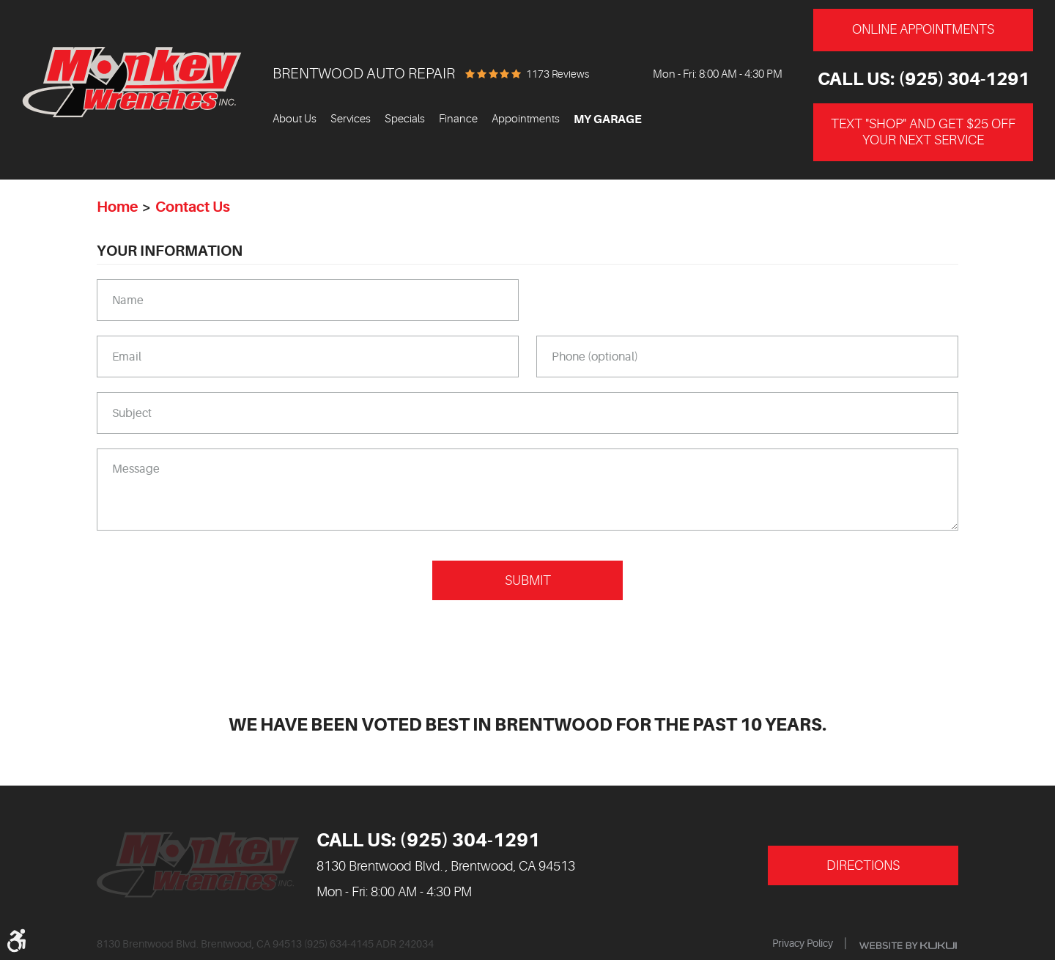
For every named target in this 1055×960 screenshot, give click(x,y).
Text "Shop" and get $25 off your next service (923, 132)
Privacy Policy (802, 943)
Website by (908, 945)
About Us (294, 119)
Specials (405, 119)
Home (117, 207)
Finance (458, 119)
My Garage (608, 119)
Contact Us (192, 207)
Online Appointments (923, 29)
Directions (863, 865)
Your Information (170, 251)
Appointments (526, 119)
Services (350, 119)
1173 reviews (557, 74)
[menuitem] (294, 120)
